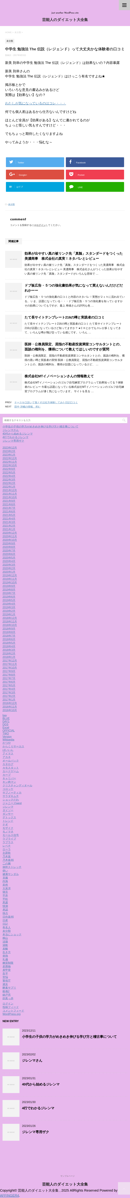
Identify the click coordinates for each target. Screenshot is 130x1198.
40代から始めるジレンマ (18, 433)
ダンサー (8, 813)
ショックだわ (11, 799)
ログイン (41, 225)
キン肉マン (9, 781)
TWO (6, 733)
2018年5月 (9, 642)
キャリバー (9, 778)
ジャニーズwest (12, 803)
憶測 (5, 906)
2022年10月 (10, 465)
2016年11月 (10, 706)
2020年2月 (9, 568)
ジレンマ (8, 806)
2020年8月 (9, 547)
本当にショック (12, 934)
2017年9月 (9, 671)
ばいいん (8, 750)
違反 (5, 984)
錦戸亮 (7, 994)
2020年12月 (10, 532)
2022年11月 (10, 461)
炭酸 (5, 948)
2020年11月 (10, 536)
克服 (5, 877)
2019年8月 (9, 589)
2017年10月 (10, 667)
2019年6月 (9, 596)
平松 (5, 899)
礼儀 (5, 959)
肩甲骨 (7, 970)
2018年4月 (9, 646)
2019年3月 (9, 607)
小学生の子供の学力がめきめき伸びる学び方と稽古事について (40, 426)
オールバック (11, 760)
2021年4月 (9, 518)
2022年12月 (10, 458)
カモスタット (11, 767)
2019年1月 (9, 614)
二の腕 (7, 863)
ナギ (5, 824)
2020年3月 (9, 564)
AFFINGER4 (9, 1195)
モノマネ (8, 831)
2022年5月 (9, 472)
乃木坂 (7, 856)
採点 (5, 913)
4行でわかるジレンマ (15, 437)
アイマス (8, 753)
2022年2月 (9, 483)
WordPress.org (11, 1014)
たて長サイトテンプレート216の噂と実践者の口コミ (65, 317)
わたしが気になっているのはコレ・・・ (35, 103)
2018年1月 (9, 657)
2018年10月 (10, 625)
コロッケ (8, 789)
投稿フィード (11, 1007)
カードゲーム (11, 771)
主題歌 (7, 852)
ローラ (7, 849)
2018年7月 (9, 635)
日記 (5, 923)
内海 (5, 881)
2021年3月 (9, 522)
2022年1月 (9, 486)
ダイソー (8, 810)
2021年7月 (9, 508)
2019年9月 (9, 586)
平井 (5, 895)
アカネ (7, 757)
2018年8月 (9, 632)
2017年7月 (9, 678)
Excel (6, 727)
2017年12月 (10, 660)
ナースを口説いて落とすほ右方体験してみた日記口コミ (46, 402)
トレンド (8, 821)
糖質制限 (8, 962)
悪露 (5, 902)
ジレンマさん (11, 430)
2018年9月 (9, 628)
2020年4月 (9, 561)
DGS (5, 724)
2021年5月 (9, 515)
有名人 (7, 927)
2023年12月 (10, 447)
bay (5, 715)
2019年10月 (10, 582)
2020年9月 (9, 543)
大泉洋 (7, 888)
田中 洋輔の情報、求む (27, 406)
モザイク (8, 828)
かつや (7, 742)
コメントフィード (13, 1010)
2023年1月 (9, 454)
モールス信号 (11, 835)
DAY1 (6, 721)
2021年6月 (9, 511)
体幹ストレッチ (12, 867)
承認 (5, 909)
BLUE (6, 718)
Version (7, 736)
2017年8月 (9, 674)
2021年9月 (9, 500)
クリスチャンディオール (17, 785)
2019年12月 (10, 575)
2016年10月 (10, 710)
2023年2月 (9, 451)
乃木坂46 (8, 860)
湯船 (5, 945)
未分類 (11, 204)
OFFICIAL (9, 730)
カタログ (8, 764)
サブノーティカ (12, 792)
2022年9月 (9, 469)
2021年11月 (10, 493)
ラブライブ (9, 838)
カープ (7, 774)
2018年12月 (10, 618)
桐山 (5, 938)
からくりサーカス (13, 746)
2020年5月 (9, 557)
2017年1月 (9, 699)
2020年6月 (9, 554)
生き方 (7, 952)
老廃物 (7, 966)
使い (5, 870)
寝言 (5, 891)
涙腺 (5, 941)
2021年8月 (9, 504)
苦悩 (5, 977)
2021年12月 (10, 490)
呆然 (5, 884)
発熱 (5, 955)
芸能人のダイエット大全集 (65, 20)
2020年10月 (10, 540)
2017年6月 (9, 681)
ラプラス (8, 842)
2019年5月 (9, 600)
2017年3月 (9, 692)
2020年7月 (9, 550)
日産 (5, 920)
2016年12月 (10, 703)
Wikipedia (8, 739)
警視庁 (7, 980)
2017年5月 (9, 685)
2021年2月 (9, 525)
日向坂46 (8, 916)
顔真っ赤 (8, 998)
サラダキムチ (11, 796)
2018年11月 (10, 621)
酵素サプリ (9, 987)
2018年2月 (9, 653)
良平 (5, 973)
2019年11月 (10, 579)
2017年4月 (9, 689)
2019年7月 (9, 593)
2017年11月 (10, 664)
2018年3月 (9, 650)
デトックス (9, 817)
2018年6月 (9, 639)
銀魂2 (6, 991)
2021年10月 (10, 497)
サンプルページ (67, 1176)
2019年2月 (9, 610)
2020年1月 (9, 571)
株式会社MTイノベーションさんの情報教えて (59, 376)
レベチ (7, 845)
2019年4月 (9, 603)
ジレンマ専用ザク (13, 440)
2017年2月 (9, 696)
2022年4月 (9, 476)
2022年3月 (9, 479)
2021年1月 (9, 529)
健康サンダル (11, 874)
